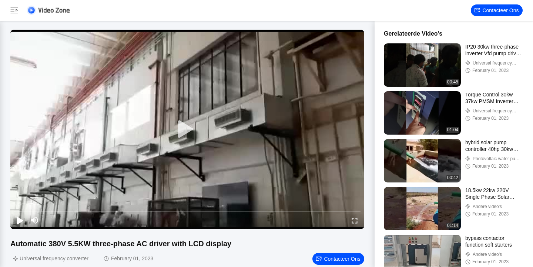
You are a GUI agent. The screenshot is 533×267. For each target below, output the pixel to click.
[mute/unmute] (34, 220)
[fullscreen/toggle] (354, 220)
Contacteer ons (497, 10)
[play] (187, 129)
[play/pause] (20, 220)
